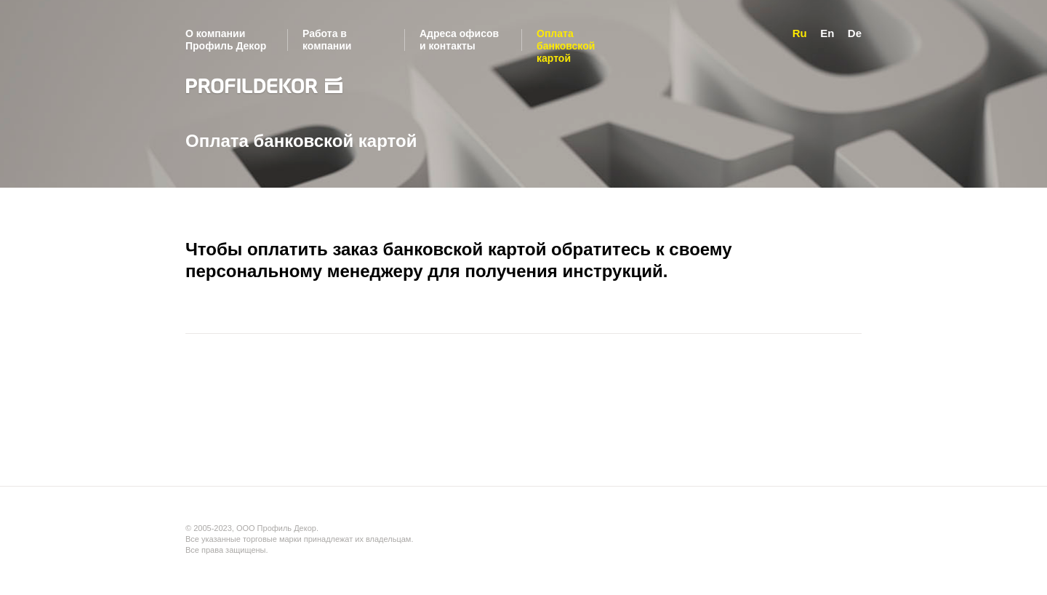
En (827, 33)
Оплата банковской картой (566, 46)
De (855, 33)
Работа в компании (326, 40)
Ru (800, 33)
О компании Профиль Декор (225, 40)
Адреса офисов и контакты (459, 40)
